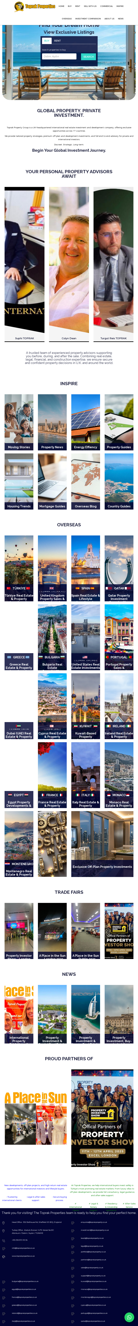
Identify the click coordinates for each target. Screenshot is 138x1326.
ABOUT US (109, 19)
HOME (61, 6)
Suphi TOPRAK (24, 586)
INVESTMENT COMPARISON (88, 19)
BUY (70, 6)
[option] (24, 393)
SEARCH (88, 56)
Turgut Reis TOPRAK (113, 586)
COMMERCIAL (106, 6)
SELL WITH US (90, 6)
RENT (77, 6)
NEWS (121, 19)
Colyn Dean (69, 586)
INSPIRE (120, 6)
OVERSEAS (67, 19)
